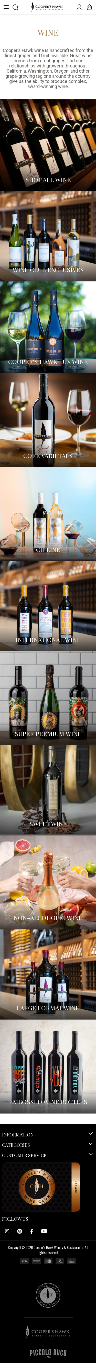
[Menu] (6, 7)
